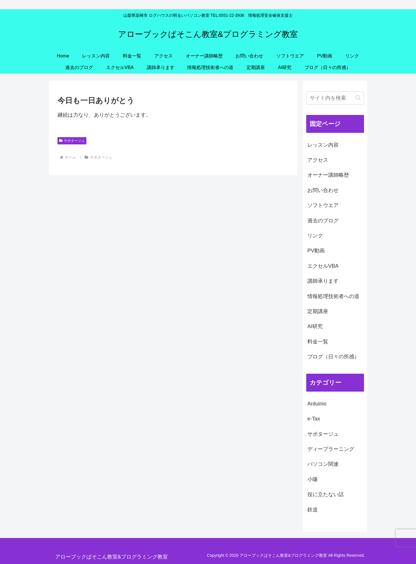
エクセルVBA (323, 266)
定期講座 (317, 311)
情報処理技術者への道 (333, 296)
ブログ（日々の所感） (333, 357)
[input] (335, 98)
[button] (358, 97)
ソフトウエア (323, 205)
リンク (315, 236)
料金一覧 (317, 342)
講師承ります (323, 281)
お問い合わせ (323, 190)
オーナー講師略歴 (328, 175)
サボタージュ (72, 141)
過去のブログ (323, 221)
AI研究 (315, 326)
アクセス (317, 160)
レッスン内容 (323, 145)
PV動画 (316, 251)
